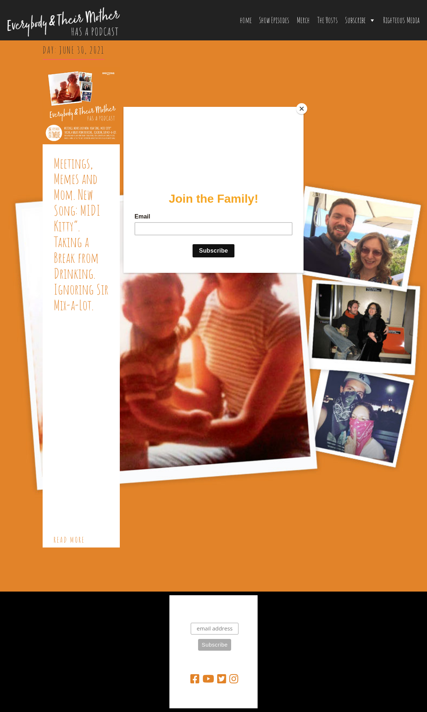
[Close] (301, 108)
